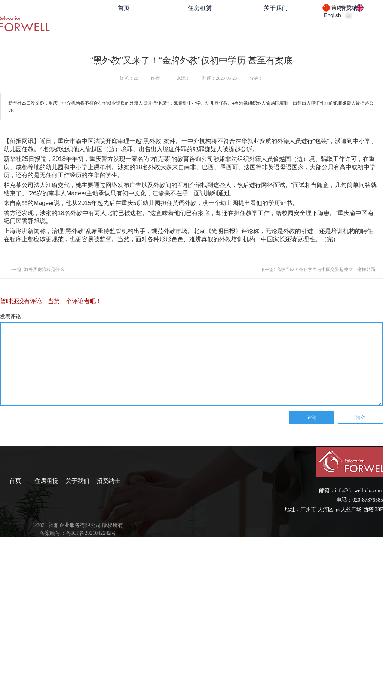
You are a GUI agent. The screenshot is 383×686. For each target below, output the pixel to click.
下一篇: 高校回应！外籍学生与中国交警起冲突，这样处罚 (317, 269)
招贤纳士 (108, 481)
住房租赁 (200, 8)
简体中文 (341, 7)
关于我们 (276, 8)
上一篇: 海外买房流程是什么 (36, 269)
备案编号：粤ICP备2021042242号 (78, 533)
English (332, 15)
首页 (124, 8)
